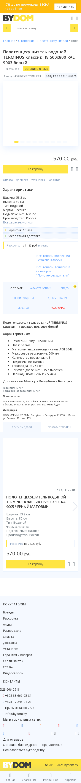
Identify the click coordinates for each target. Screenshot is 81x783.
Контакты (11, 681)
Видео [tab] (67, 287)
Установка (38, 180)
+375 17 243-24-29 (18, 702)
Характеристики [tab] (40, 288)
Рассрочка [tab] (58, 307)
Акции (7, 624)
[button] (16, 142)
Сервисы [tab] (23, 307)
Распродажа (12, 630)
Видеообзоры (13, 673)
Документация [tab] (58, 298)
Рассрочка (10, 618)
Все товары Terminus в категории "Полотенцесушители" (53, 271)
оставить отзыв (36, 69)
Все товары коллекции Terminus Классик (53, 258)
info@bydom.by (16, 714)
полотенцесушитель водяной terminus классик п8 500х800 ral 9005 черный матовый (36, 502)
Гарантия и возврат (17, 655)
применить (65, 7)
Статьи (8, 667)
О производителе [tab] (23, 298)
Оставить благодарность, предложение (32, 745)
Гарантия (54, 180)
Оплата (8, 180)
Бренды (8, 612)
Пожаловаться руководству (23, 750)
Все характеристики (18, 222)
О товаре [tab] (16, 288)
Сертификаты (13, 661)
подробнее (13, 9)
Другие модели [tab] (22, 427)
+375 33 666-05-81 (18, 695)
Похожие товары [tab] (59, 427)
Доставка (22, 180)
